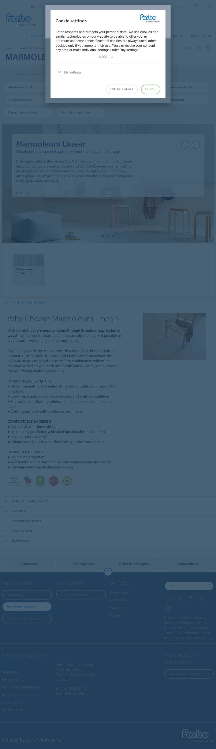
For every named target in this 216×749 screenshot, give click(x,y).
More (106, 57)
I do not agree (122, 89)
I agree (150, 89)
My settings (69, 72)
